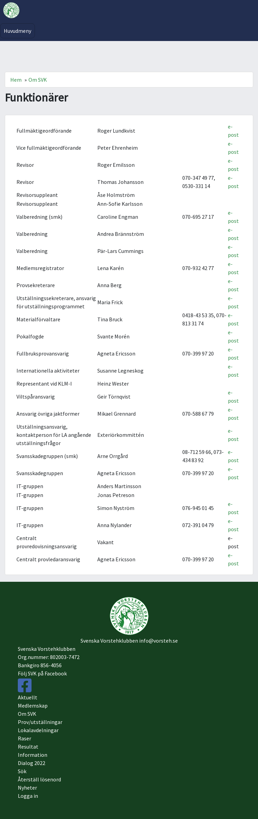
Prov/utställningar (40, 722)
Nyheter (27, 787)
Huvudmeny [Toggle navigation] (17, 30)
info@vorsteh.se (158, 640)
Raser (24, 738)
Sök (22, 771)
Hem (16, 79)
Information (32, 754)
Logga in (28, 795)
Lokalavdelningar (38, 730)
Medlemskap (33, 705)
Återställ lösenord (39, 779)
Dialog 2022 (31, 763)
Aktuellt (27, 697)
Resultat (28, 746)
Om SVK (37, 79)
